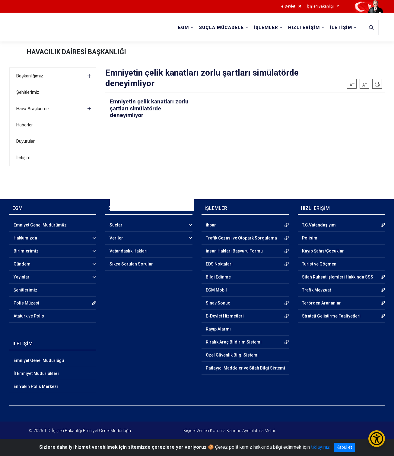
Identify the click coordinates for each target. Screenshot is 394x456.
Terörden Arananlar (321, 303)
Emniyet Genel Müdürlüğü (39, 360)
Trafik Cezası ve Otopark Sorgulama (241, 238)
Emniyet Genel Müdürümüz (40, 225)
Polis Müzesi (26, 303)
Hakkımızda (25, 238)
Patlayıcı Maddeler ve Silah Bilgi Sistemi (245, 368)
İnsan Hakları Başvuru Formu (234, 251)
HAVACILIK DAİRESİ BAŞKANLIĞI (76, 52)
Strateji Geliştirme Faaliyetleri (331, 316)
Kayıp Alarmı (218, 329)
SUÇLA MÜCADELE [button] (221, 27)
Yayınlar (22, 277)
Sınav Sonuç (218, 303)
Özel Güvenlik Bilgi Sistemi (232, 355)
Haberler (24, 125)
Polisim (309, 238)
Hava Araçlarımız (33, 108)
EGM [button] (183, 27)
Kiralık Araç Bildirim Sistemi (234, 342)
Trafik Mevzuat (316, 290)
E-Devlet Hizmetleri (225, 316)
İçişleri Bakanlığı (320, 6)
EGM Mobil (216, 290)
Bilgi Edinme (218, 277)
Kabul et (344, 447)
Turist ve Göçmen (319, 264)
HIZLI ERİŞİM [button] (304, 27)
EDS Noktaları (219, 264)
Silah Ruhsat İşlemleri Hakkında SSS (337, 277)
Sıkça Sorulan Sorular (131, 264)
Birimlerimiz (26, 251)
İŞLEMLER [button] (266, 27)
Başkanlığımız (29, 76)
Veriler (116, 238)
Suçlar (116, 225)
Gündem (22, 264)
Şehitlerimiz (27, 92)
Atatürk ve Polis (29, 316)
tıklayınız (320, 447)
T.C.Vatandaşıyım (319, 225)
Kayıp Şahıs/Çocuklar (323, 251)
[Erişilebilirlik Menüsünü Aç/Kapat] (376, 438)
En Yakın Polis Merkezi (36, 386)
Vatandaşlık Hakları (129, 251)
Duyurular (25, 141)
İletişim (23, 157)
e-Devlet (288, 6)
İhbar (211, 225)
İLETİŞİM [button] (341, 27)
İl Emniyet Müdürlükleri (36, 373)
